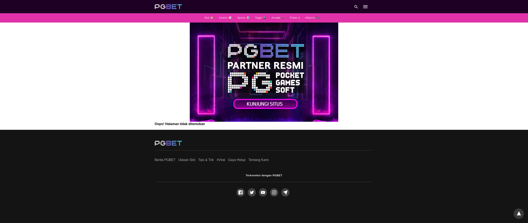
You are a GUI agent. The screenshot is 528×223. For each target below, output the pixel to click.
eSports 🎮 (312, 17)
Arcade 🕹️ (278, 17)
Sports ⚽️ (243, 17)
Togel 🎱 (260, 17)
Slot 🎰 (209, 17)
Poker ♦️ (295, 17)
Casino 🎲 (225, 17)
